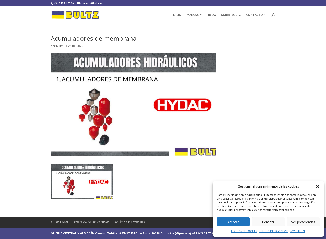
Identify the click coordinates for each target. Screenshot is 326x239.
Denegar (268, 222)
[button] (318, 186)
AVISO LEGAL (297, 231)
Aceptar (233, 222)
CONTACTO (254, 15)
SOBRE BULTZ (231, 15)
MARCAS (193, 15)
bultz (59, 46)
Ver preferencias (303, 222)
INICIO (176, 15)
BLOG (212, 15)
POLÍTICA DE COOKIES (244, 231)
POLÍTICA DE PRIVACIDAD (273, 231)
